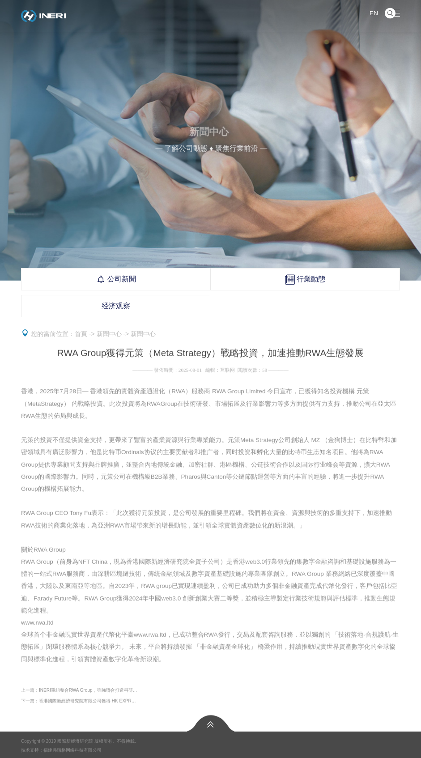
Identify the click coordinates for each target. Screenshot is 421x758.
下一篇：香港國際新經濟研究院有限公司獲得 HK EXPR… (78, 702)
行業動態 (305, 279)
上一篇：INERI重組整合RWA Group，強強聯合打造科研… (79, 691)
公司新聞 (116, 279)
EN (374, 13)
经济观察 (116, 306)
